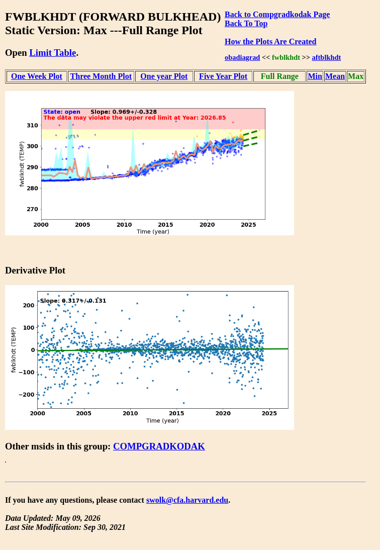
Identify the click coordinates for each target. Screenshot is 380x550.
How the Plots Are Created (270, 41)
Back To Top (246, 23)
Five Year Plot (223, 76)
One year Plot (163, 76)
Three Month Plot (101, 76)
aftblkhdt (326, 57)
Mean (335, 76)
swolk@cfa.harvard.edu (187, 500)
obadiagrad (242, 57)
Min (315, 76)
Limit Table (52, 52)
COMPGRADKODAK (159, 446)
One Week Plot (36, 76)
